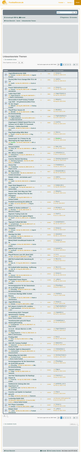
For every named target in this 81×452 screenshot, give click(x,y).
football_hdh (14, 187)
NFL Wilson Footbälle (15, 153)
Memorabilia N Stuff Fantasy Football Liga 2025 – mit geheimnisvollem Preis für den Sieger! (21, 102)
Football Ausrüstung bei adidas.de (20, 202)
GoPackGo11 (14, 154)
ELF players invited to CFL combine (20, 306)
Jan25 (12, 83)
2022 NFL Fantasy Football (17, 343)
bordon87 (13, 250)
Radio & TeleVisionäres (16, 97)
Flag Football (12, 326)
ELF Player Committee (16, 404)
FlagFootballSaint (16, 118)
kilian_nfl (13, 148)
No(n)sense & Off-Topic (15, 225)
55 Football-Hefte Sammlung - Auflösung (22, 267)
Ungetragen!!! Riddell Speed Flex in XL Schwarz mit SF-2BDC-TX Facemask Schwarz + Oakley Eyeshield (21, 124)
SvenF (13, 218)
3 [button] (65, 64)
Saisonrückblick (13, 147)
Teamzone (17, 162)
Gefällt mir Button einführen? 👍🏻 (19, 208)
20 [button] (74, 64)
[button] (58, 64)
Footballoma (14, 167)
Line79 (13, 128)
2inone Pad (12, 165)
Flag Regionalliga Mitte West (18, 132)
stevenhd (13, 236)
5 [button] (70, 64)
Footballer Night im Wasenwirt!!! (19, 349)
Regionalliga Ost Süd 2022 (17, 355)
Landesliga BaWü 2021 (16, 398)
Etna (12, 203)
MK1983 (13, 112)
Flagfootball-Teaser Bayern (17, 279)
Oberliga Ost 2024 (14, 234)
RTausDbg (14, 289)
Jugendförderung (14, 302)
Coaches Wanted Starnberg (17, 159)
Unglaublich (14, 316)
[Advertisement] (40, 39)
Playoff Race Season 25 (16, 110)
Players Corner (12, 168)
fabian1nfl (14, 345)
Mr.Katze (13, 209)
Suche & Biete (12, 156)
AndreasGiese (15, 351)
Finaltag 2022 (13, 337)
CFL (9, 273)
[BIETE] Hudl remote (15, 248)
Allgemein (11, 271)
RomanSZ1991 (15, 173)
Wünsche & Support (14, 211)
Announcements (13, 352)
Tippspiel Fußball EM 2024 (17, 222)
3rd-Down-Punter (16, 357)
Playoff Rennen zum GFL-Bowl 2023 (20, 254)
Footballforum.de (16, 2)
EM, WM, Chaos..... (14, 171)
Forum (78, 2)
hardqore (13, 244)
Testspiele (11, 228)
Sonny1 (13, 75)
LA (12, 256)
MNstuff (13, 105)
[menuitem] (16, 17)
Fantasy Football (13, 199)
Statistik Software (14, 369)
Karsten (13, 142)
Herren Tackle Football (14, 238)
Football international (16, 119)
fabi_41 (13, 263)
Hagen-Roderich (15, 95)
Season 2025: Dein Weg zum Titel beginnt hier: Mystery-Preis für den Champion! (20, 193)
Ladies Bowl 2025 (14, 93)
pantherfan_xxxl (15, 387)
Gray (12, 396)
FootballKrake (15, 324)
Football (62, 2)
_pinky (13, 281)
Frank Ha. (13, 379)
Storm (12, 134)
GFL (30, 256)
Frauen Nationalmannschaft (17, 87)
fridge (12, 371)
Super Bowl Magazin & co (17, 185)
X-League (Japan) (14, 116)
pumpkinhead (15, 224)
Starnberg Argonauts (17, 160)
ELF (32, 304)
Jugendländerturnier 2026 (17, 73)
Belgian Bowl (12, 409)
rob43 (12, 181)
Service (70, 2)
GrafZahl (13, 297)
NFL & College (12, 389)
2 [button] (63, 64)
